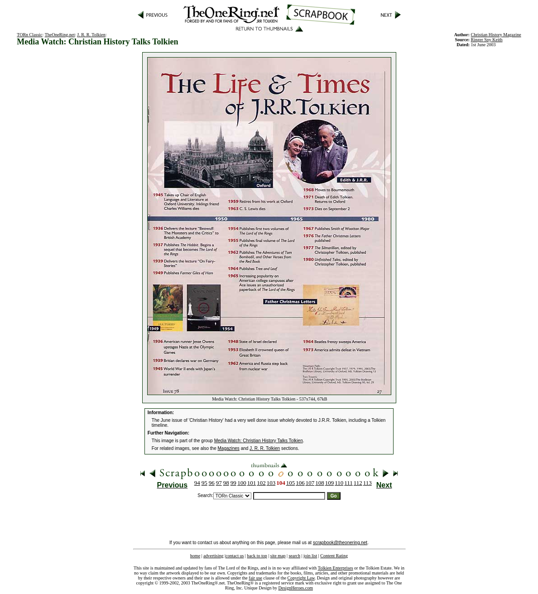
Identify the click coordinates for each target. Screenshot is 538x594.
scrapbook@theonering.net (340, 542)
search (294, 555)
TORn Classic (29, 34)
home (195, 555)
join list (310, 555)
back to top (257, 555)
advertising (213, 555)
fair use (255, 577)
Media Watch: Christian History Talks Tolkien (258, 440)
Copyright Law (301, 577)
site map (278, 555)
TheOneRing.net (60, 34)
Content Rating (334, 555)
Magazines (229, 448)
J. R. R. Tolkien (91, 34)
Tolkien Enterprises (335, 567)
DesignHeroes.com (296, 587)
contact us (235, 555)
